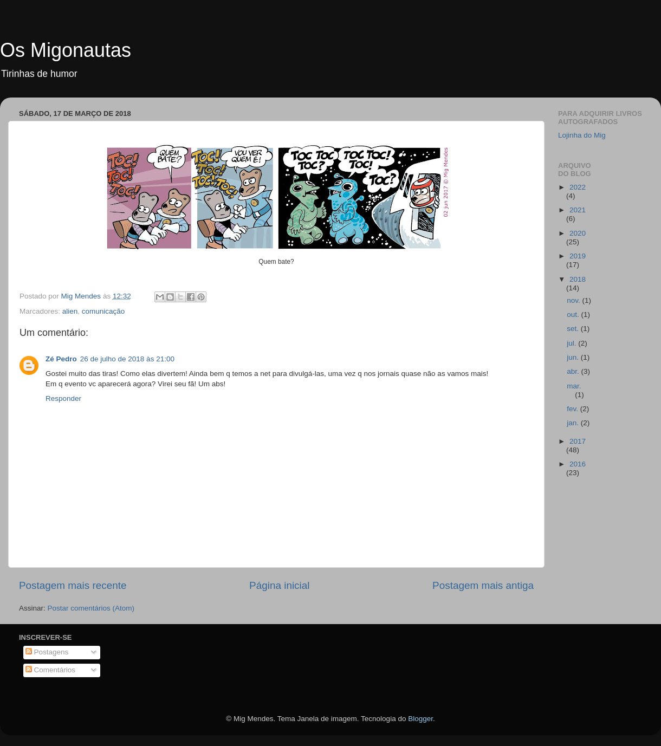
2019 (577, 256)
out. (574, 314)
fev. (573, 409)
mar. (574, 386)
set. (574, 329)
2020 (577, 233)
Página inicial (279, 585)
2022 (577, 187)
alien (70, 311)
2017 (577, 441)
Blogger (420, 719)
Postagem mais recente (72, 585)
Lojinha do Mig (582, 135)
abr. (574, 371)
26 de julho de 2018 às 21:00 (127, 359)
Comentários (50, 670)
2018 (577, 279)
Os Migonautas (65, 50)
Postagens (47, 652)
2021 (577, 210)
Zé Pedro (61, 359)
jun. (574, 357)
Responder (63, 398)
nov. (574, 300)
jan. (574, 423)
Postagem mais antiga (483, 585)
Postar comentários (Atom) (91, 608)
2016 (577, 464)
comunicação (103, 311)
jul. (572, 343)
